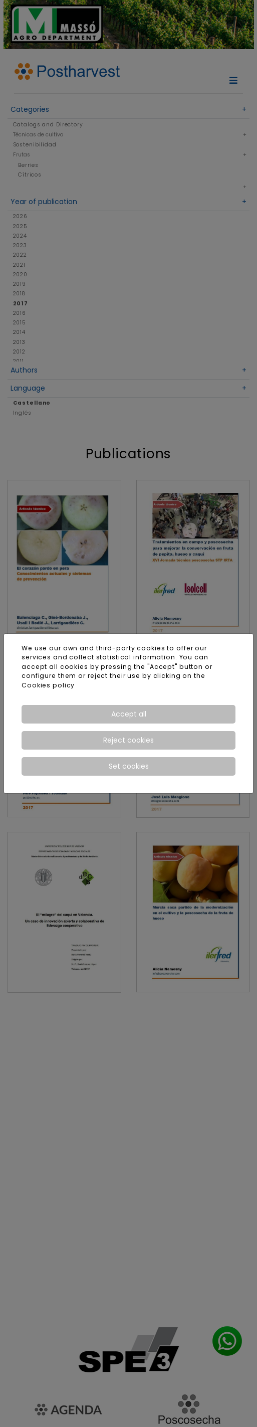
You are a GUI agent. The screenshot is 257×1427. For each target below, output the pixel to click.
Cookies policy (48, 685)
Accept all (128, 714)
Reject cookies (128, 740)
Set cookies (129, 766)
